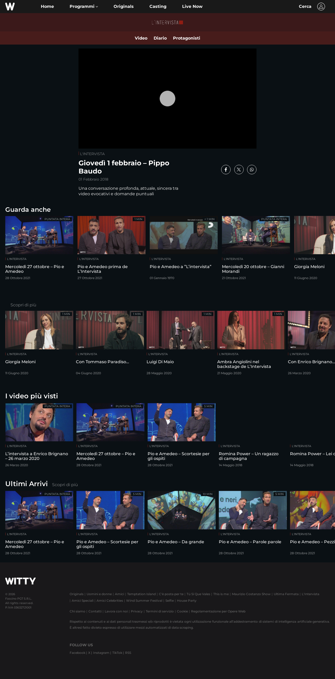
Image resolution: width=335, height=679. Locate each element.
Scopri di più (23, 304)
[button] (84, 6)
